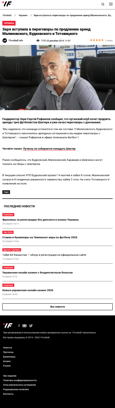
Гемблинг (8, 214)
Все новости (57, 306)
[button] (103, 5)
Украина (9, 23)
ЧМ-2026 (8, 232)
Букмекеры (9, 356)
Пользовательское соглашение (19, 385)
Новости (7, 347)
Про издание (9, 376)
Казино (7, 361)
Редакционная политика (16, 389)
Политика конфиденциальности (20, 380)
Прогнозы (8, 352)
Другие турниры (11, 250)
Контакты (8, 394)
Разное (7, 366)
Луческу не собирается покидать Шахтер (49, 148)
